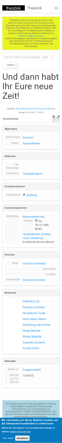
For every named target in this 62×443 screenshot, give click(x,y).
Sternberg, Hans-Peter (36, 324)
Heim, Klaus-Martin (34, 319)
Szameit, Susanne (34, 342)
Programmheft (32, 369)
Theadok (34, 8)
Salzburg (31, 195)
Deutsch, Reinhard (34, 263)
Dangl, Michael (31, 330)
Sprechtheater (31, 143)
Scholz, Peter (31, 348)
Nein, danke (8, 441)
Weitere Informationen (20, 434)
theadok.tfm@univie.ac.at (31, 36)
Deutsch (28, 137)
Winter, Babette (32, 336)
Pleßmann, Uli (31, 301)
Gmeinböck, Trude (34, 313)
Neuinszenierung (33, 216)
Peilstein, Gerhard (33, 307)
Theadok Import (32, 173)
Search (11, 65)
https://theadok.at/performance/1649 (33, 108)
